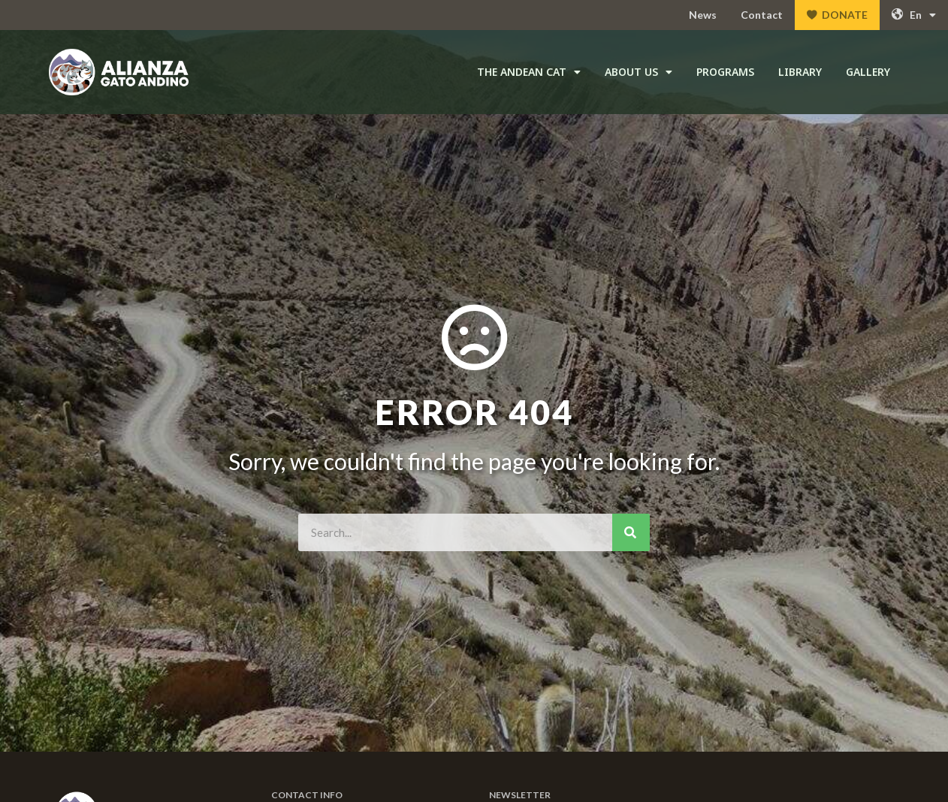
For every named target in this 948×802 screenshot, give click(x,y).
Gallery (868, 72)
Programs (725, 72)
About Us (638, 72)
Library (800, 72)
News (703, 14)
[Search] (631, 532)
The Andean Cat (529, 72)
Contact (762, 14)
